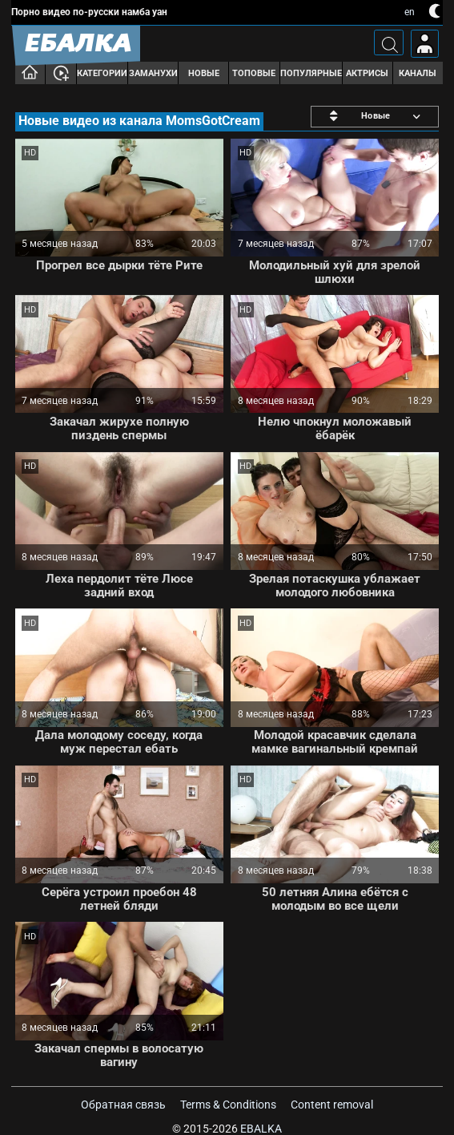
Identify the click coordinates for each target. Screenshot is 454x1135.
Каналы (417, 73)
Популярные (311, 73)
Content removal (332, 1104)
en (409, 12)
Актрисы (367, 73)
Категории (102, 73)
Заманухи (153, 73)
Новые (203, 73)
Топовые (253, 73)
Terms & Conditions (228, 1104)
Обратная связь (123, 1104)
